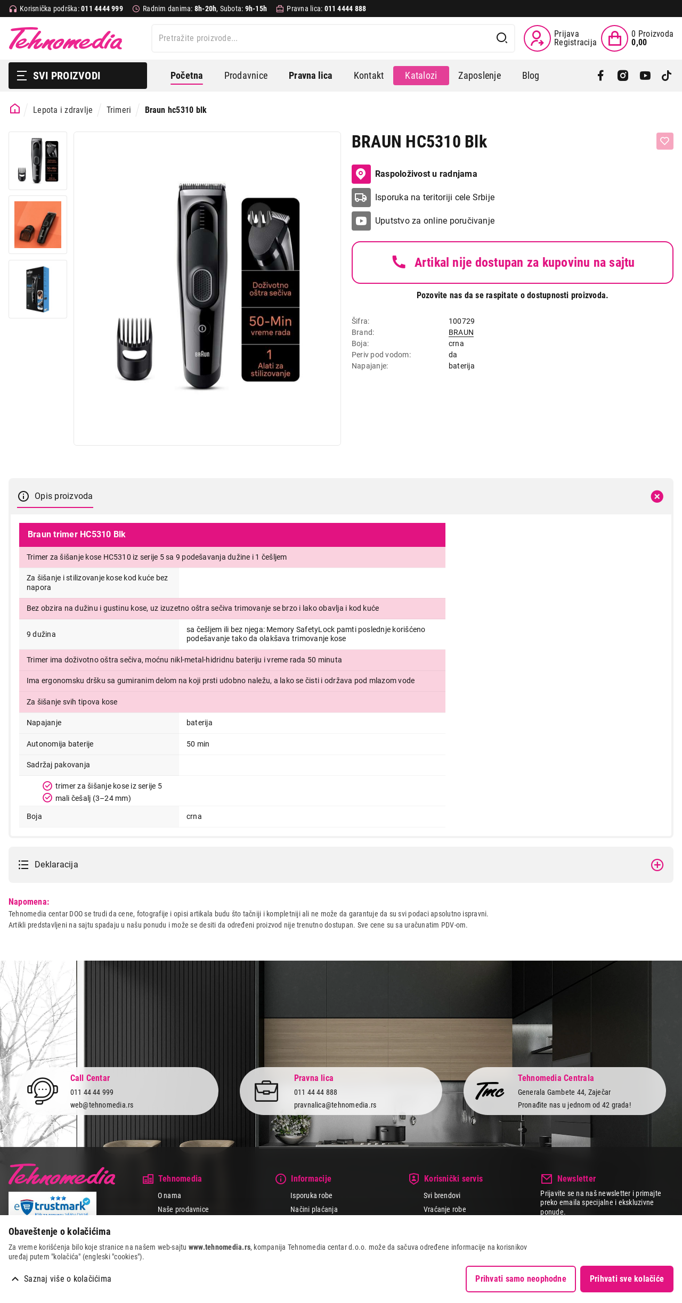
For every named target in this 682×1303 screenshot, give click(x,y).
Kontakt (369, 75)
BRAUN (461, 332)
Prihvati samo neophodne (520, 1279)
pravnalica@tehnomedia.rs (335, 1105)
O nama (169, 1195)
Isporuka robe (311, 1195)
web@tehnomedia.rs (102, 1105)
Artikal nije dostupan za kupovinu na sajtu (512, 262)
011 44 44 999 (92, 1091)
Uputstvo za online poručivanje (434, 221)
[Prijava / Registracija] (560, 38)
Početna (186, 75)
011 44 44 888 (316, 1091)
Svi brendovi (442, 1195)
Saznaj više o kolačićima (67, 1279)
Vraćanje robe (445, 1209)
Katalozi (421, 75)
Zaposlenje (479, 75)
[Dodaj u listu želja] (664, 141)
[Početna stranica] (15, 109)
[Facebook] (600, 76)
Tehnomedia (66, 38)
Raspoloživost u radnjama (414, 174)
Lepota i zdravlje (63, 110)
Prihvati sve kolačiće (627, 1279)
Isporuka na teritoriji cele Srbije (434, 197)
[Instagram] (622, 76)
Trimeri (119, 110)
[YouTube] (645, 76)
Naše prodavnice (183, 1209)
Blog (531, 75)
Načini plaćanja (314, 1209)
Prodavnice (245, 75)
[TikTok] (666, 76)
